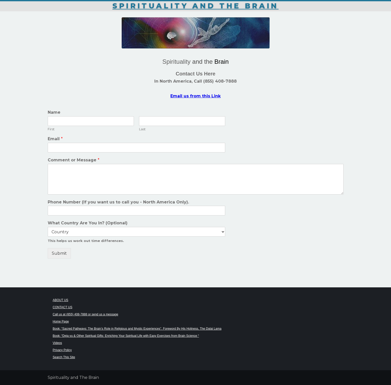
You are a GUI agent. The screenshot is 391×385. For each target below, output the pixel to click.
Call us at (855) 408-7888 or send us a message (85, 314)
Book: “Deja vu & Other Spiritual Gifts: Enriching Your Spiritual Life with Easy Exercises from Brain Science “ (126, 336)
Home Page (61, 321)
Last (142, 129)
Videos (57, 343)
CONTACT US (62, 307)
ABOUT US (60, 300)
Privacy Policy (62, 350)
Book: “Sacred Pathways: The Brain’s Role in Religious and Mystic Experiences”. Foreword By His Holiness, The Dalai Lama (137, 328)
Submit (59, 253)
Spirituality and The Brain (195, 6)
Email (55, 138)
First (51, 129)
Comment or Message (73, 160)
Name (54, 112)
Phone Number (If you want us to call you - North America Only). (118, 202)
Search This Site (64, 357)
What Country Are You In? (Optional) (88, 223)
